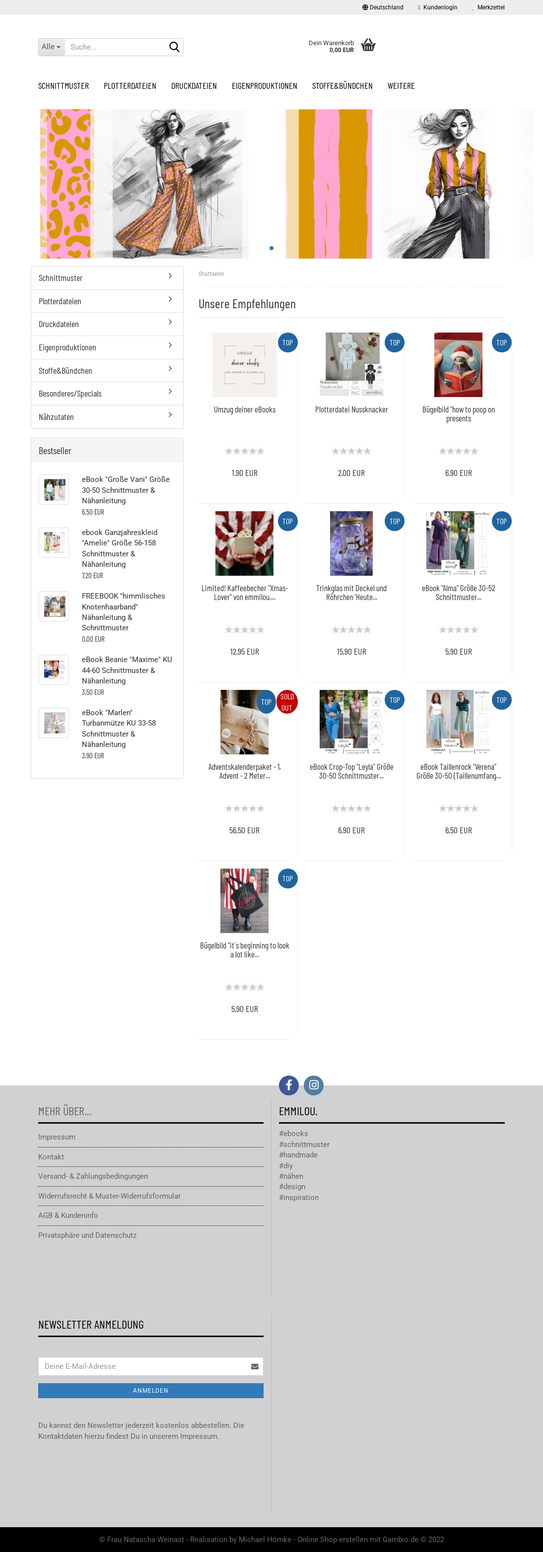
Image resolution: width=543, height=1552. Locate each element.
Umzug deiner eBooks (244, 409)
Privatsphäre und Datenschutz (87, 1235)
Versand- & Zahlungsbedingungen (93, 1176)
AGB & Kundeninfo (68, 1215)
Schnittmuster (63, 85)
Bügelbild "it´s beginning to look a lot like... (244, 950)
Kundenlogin (438, 7)
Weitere (401, 85)
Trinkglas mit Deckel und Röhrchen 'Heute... (351, 592)
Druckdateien (194, 85)
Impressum (56, 1137)
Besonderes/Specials (70, 393)
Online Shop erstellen (332, 1539)
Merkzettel (489, 7)
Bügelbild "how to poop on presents (458, 414)
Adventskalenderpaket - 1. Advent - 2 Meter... (244, 771)
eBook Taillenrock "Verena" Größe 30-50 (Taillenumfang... (458, 771)
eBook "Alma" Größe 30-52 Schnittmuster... (458, 592)
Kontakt (51, 1156)
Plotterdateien (130, 85)
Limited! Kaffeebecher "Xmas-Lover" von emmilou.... (245, 592)
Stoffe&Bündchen (342, 85)
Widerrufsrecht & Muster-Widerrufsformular (109, 1196)
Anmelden (151, 1390)
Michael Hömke (265, 1539)
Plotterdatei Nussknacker (351, 409)
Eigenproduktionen (264, 85)
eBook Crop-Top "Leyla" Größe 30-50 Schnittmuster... (352, 771)
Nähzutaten (56, 416)
